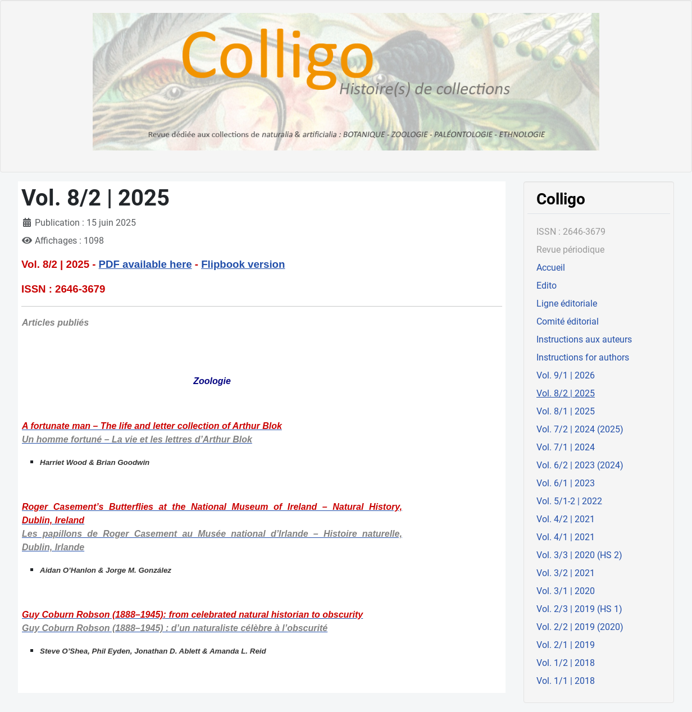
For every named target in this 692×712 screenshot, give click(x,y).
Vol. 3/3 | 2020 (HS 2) (579, 555)
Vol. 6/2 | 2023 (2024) (579, 465)
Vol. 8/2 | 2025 (565, 393)
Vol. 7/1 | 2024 (565, 447)
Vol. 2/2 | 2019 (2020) (579, 627)
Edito (546, 285)
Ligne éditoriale (566, 303)
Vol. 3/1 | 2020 (565, 591)
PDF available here (145, 264)
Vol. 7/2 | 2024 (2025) (579, 429)
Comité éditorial (567, 321)
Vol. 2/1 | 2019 (565, 645)
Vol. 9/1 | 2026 (565, 375)
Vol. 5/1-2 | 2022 (569, 501)
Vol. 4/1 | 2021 (565, 537)
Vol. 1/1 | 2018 (565, 681)
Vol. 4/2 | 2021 (565, 519)
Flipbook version (243, 264)
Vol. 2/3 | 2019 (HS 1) (579, 609)
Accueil (550, 267)
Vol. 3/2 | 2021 (565, 573)
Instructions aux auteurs (584, 339)
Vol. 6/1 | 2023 (565, 483)
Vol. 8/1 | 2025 (565, 411)
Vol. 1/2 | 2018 (565, 663)
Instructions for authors (582, 357)
